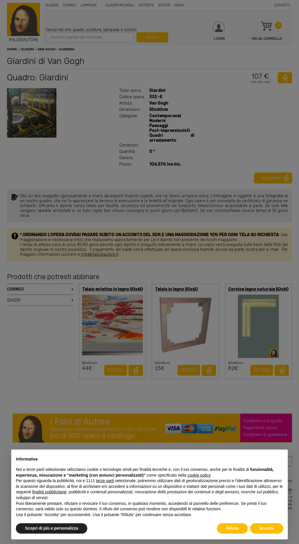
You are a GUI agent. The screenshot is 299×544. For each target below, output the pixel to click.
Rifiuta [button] (232, 528)
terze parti (105, 480)
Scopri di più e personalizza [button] (51, 528)
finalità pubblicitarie (49, 492)
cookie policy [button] (199, 475)
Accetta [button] (266, 528)
